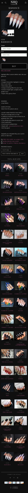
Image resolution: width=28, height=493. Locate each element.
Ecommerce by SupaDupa (15, 488)
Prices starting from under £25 (10, 153)
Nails (22, 153)
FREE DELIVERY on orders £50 (12, 139)
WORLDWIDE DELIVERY (10, 141)
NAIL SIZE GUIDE (6, 71)
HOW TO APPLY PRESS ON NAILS (13, 143)
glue (10, 126)
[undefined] (4, 60)
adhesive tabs (18, 126)
